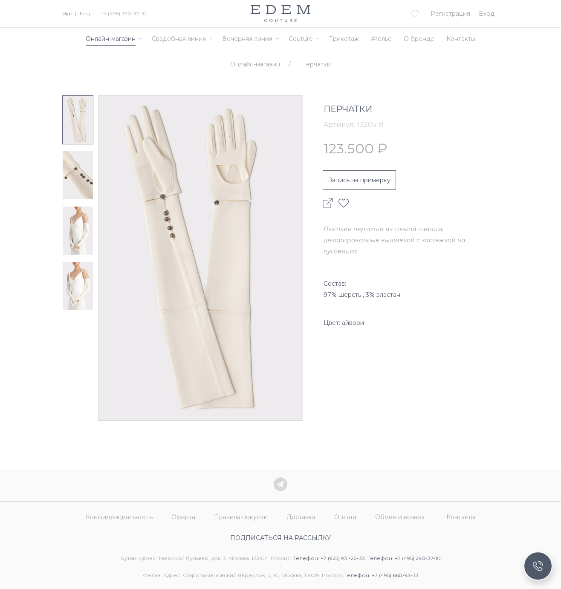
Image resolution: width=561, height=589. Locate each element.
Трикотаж (344, 39)
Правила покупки (241, 517)
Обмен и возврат (401, 517)
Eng (85, 13)
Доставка (300, 517)
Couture (301, 39)
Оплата (345, 517)
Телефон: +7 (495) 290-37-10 (404, 558)
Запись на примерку (359, 180)
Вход (486, 13)
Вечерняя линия (247, 39)
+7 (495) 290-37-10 (124, 13)
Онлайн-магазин (111, 39)
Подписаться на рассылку (280, 538)
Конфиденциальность (119, 517)
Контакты (460, 39)
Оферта (183, 517)
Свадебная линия (179, 39)
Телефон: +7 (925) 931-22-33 (329, 558)
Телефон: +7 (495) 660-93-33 (381, 575)
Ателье (381, 39)
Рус (67, 13)
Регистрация (450, 13)
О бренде (419, 39)
